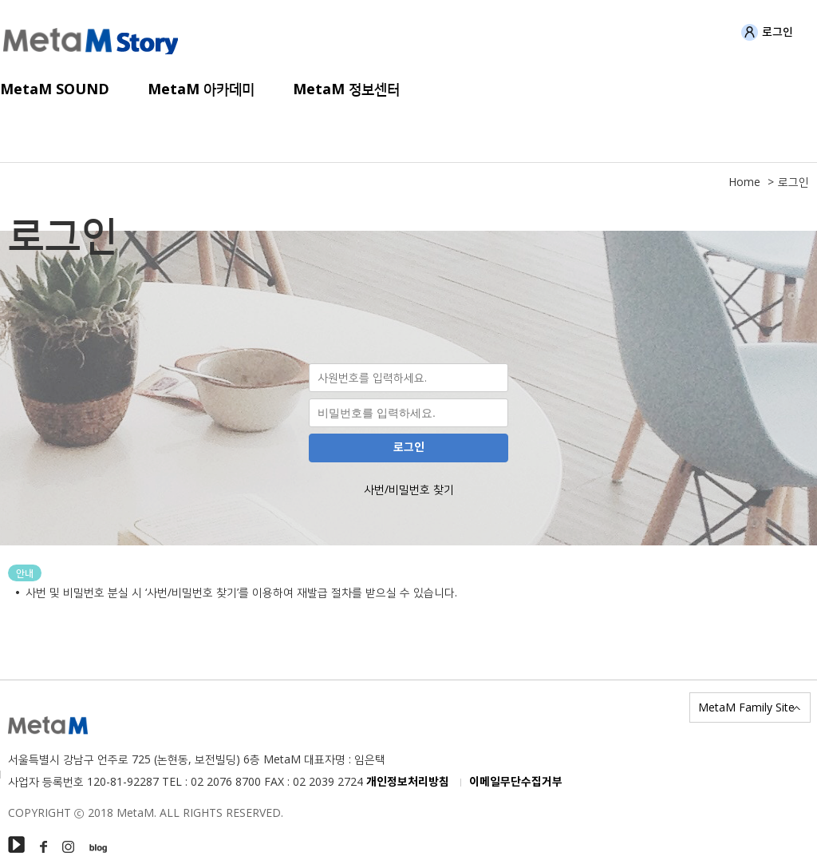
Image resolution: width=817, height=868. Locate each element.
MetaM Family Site (746, 707)
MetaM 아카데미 (201, 89)
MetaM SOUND (54, 89)
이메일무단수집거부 (515, 782)
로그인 (767, 32)
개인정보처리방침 (407, 782)
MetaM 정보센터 (346, 89)
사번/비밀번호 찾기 (409, 489)
